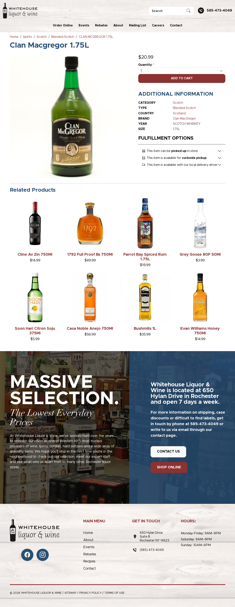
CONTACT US (168, 451)
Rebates (101, 25)
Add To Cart (182, 78)
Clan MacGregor (184, 118)
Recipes (89, 561)
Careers (158, 25)
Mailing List (137, 25)
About (118, 25)
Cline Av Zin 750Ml (35, 254)
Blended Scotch (184, 108)
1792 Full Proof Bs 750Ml (90, 254)
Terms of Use (114, 593)
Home (88, 533)
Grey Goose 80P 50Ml (200, 254)
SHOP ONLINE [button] (169, 467)
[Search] (171, 11)
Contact (176, 25)
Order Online (63, 25)
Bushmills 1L (145, 328)
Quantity (146, 64)
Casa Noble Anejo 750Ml (90, 328)
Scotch (178, 102)
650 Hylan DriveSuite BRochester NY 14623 (154, 536)
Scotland (179, 113)
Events (84, 25)
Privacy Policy (90, 593)
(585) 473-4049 (152, 549)
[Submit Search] (188, 10)
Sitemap (70, 593)
